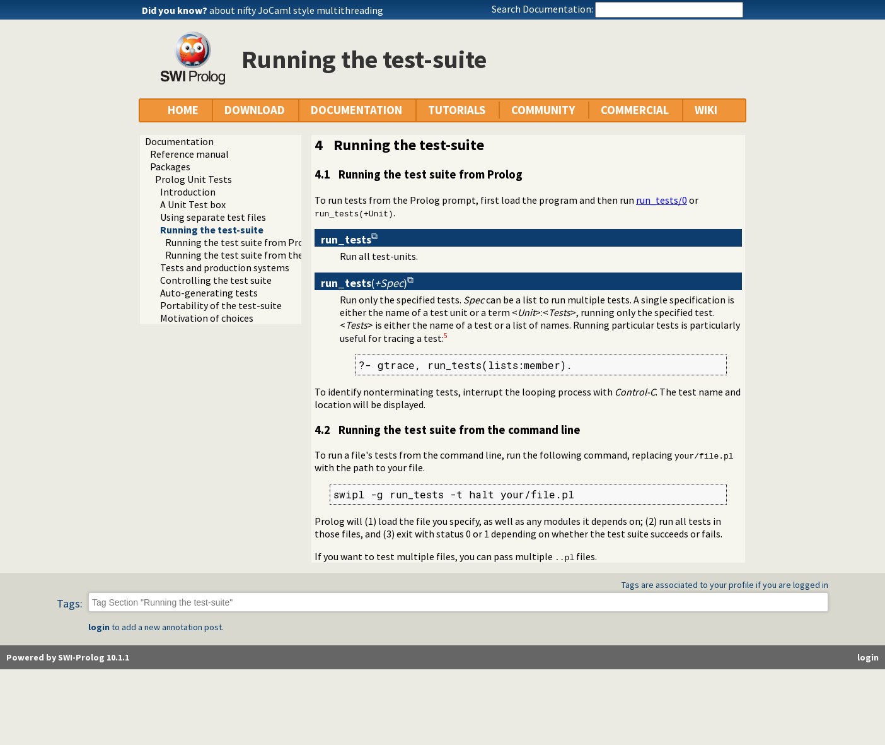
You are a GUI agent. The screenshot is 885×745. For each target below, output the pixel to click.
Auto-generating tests (209, 292)
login (99, 627)
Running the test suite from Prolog (241, 242)
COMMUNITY (543, 110)
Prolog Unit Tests (193, 179)
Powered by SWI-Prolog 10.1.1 (67, 657)
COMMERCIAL (635, 110)
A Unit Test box (193, 204)
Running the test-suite (211, 229)
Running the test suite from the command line (266, 255)
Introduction (188, 191)
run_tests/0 (661, 200)
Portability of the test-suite (221, 305)
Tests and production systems (224, 267)
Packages (170, 166)
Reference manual (189, 154)
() (364, 283)
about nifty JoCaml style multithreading (296, 10)
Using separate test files (213, 217)
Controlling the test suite (216, 280)
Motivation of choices (206, 318)
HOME (183, 110)
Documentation (179, 141)
